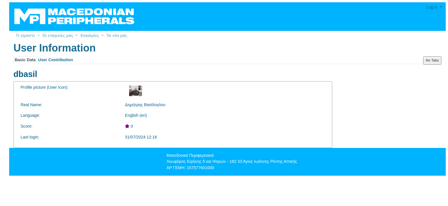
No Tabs (432, 60)
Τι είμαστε (28, 35)
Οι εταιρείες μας (60, 35)
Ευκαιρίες (92, 35)
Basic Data (25, 60)
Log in (432, 7)
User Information (54, 48)
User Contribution (55, 60)
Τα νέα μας (117, 35)
